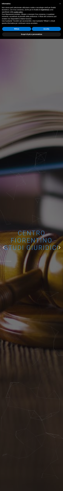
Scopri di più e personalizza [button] (31, 34)
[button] (60, 3)
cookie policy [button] (18, 12)
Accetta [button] (46, 29)
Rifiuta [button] (16, 29)
